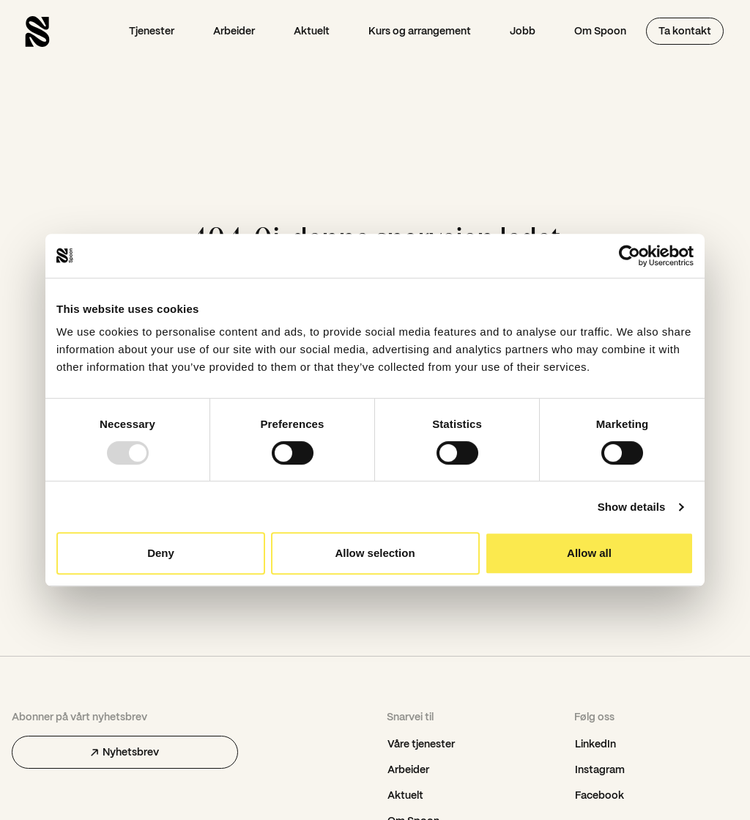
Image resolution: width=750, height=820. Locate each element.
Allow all (589, 553)
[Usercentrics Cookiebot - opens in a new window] (629, 256)
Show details (632, 507)
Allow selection (375, 553)
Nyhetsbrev (125, 751)
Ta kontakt (684, 30)
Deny (160, 553)
